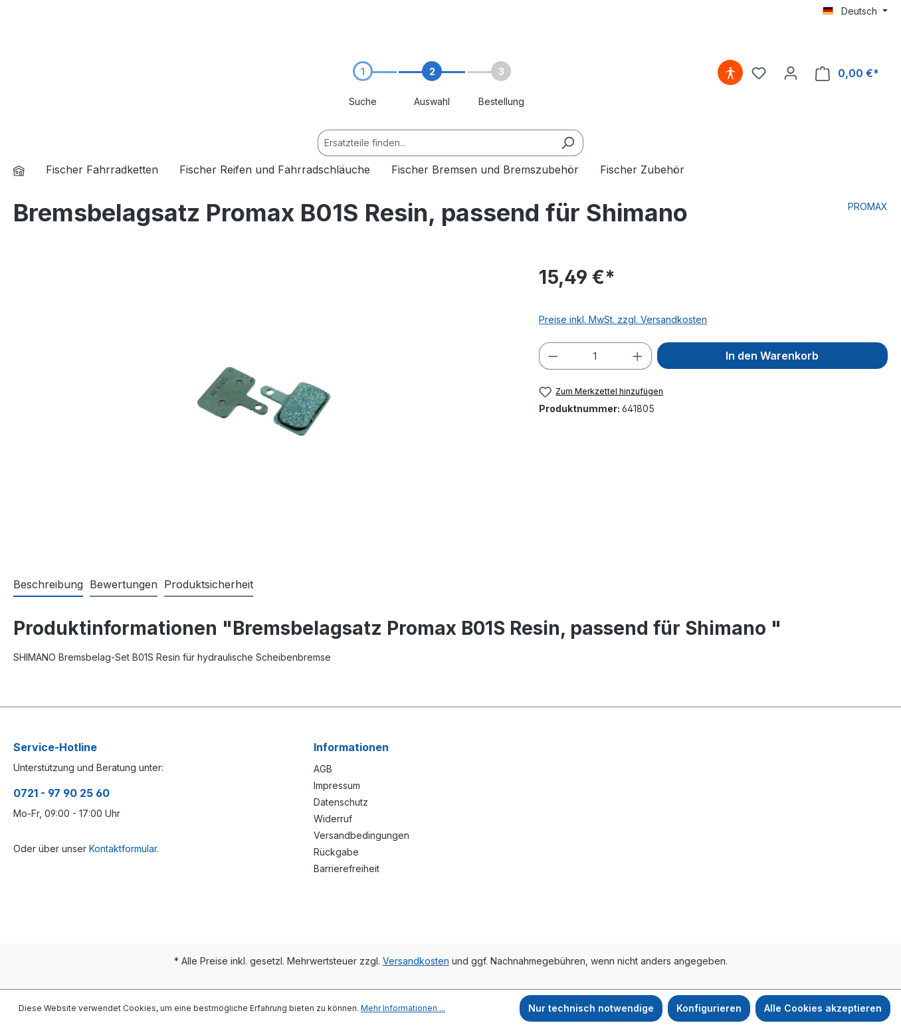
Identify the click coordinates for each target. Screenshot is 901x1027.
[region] (263, 406)
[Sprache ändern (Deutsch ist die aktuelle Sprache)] (855, 11)
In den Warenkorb (772, 355)
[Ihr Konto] (791, 73)
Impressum (337, 785)
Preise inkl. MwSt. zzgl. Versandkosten (623, 319)
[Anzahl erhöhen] (638, 356)
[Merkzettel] (759, 73)
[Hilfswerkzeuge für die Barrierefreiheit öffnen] (730, 73)
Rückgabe (336, 851)
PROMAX (868, 206)
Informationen (351, 747)
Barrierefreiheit (346, 868)
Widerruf (333, 818)
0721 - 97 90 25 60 (61, 793)
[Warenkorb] (847, 73)
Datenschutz (341, 802)
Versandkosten (416, 961)
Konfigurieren (709, 1008)
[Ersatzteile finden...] (435, 143)
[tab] (48, 585)
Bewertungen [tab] (123, 584)
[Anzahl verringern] (553, 356)
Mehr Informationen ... (403, 1008)
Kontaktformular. (124, 848)
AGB (323, 768)
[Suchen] (567, 143)
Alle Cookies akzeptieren (823, 1008)
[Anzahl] (595, 356)
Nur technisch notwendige (591, 1008)
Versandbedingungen (361, 835)
